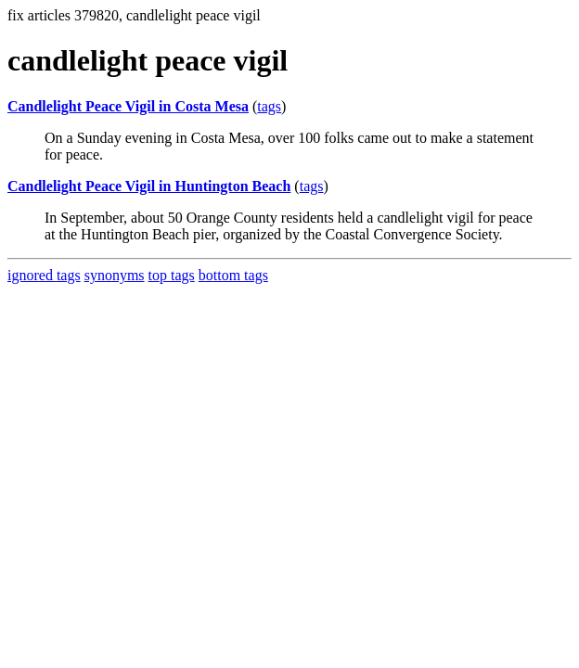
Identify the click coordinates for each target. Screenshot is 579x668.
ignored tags (44, 275)
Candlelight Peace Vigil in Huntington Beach (148, 186)
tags (269, 106)
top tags (171, 275)
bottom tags (233, 275)
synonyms (114, 275)
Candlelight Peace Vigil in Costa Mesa (128, 106)
